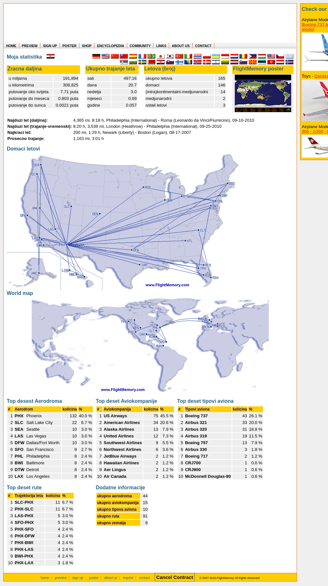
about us (110, 578)
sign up (77, 578)
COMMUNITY (140, 46)
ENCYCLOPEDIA (110, 46)
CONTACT (203, 46)
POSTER (69, 46)
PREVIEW (29, 46)
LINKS (161, 46)
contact (144, 578)
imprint (128, 578)
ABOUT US (181, 46)
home (45, 578)
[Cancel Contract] (175, 578)
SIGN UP (50, 46)
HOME (11, 46)
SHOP (87, 46)
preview (61, 578)
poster (94, 578)
